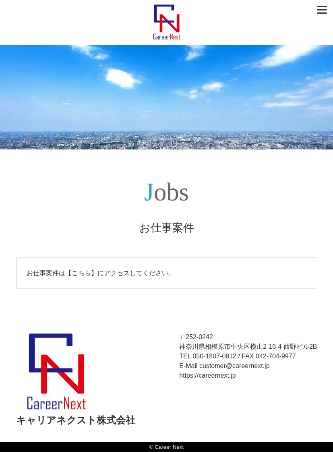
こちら (81, 273)
